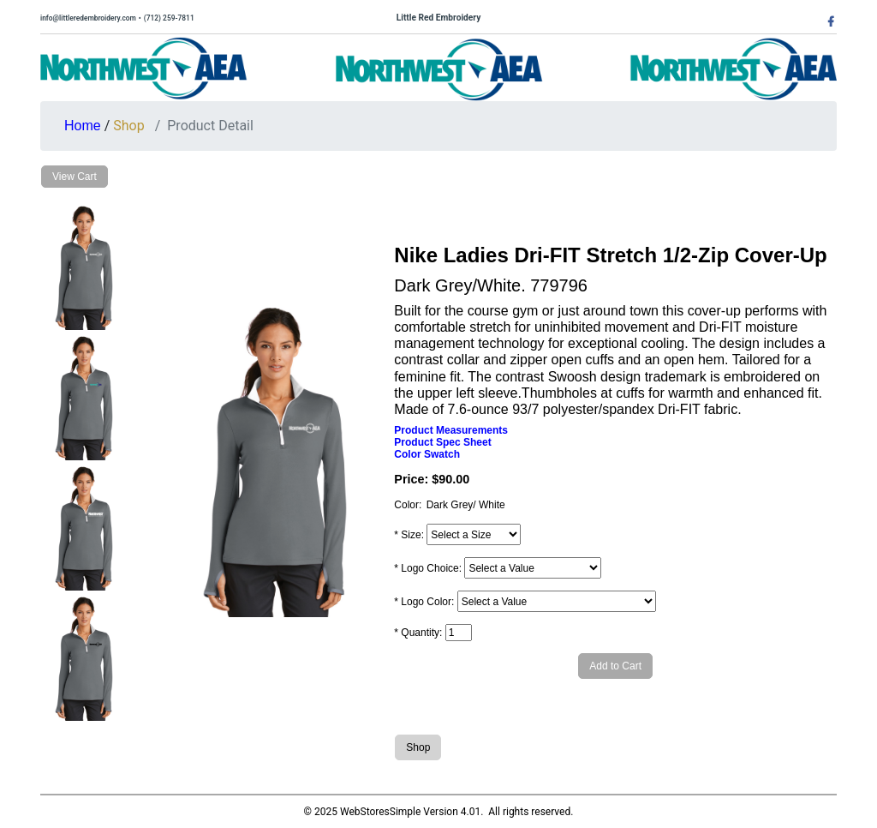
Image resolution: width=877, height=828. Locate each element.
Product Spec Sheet (442, 442)
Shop (128, 125)
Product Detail (210, 125)
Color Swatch (427, 454)
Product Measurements (451, 430)
